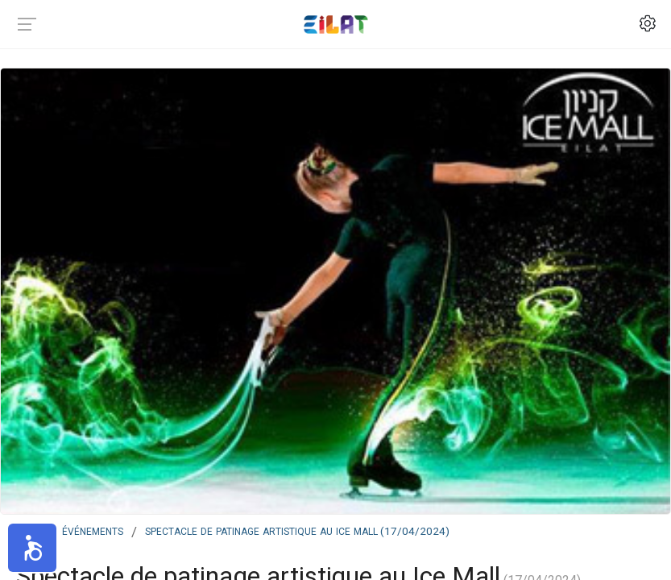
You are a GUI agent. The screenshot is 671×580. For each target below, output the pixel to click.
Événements (92, 530)
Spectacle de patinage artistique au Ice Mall (297, 530)
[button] (32, 548)
